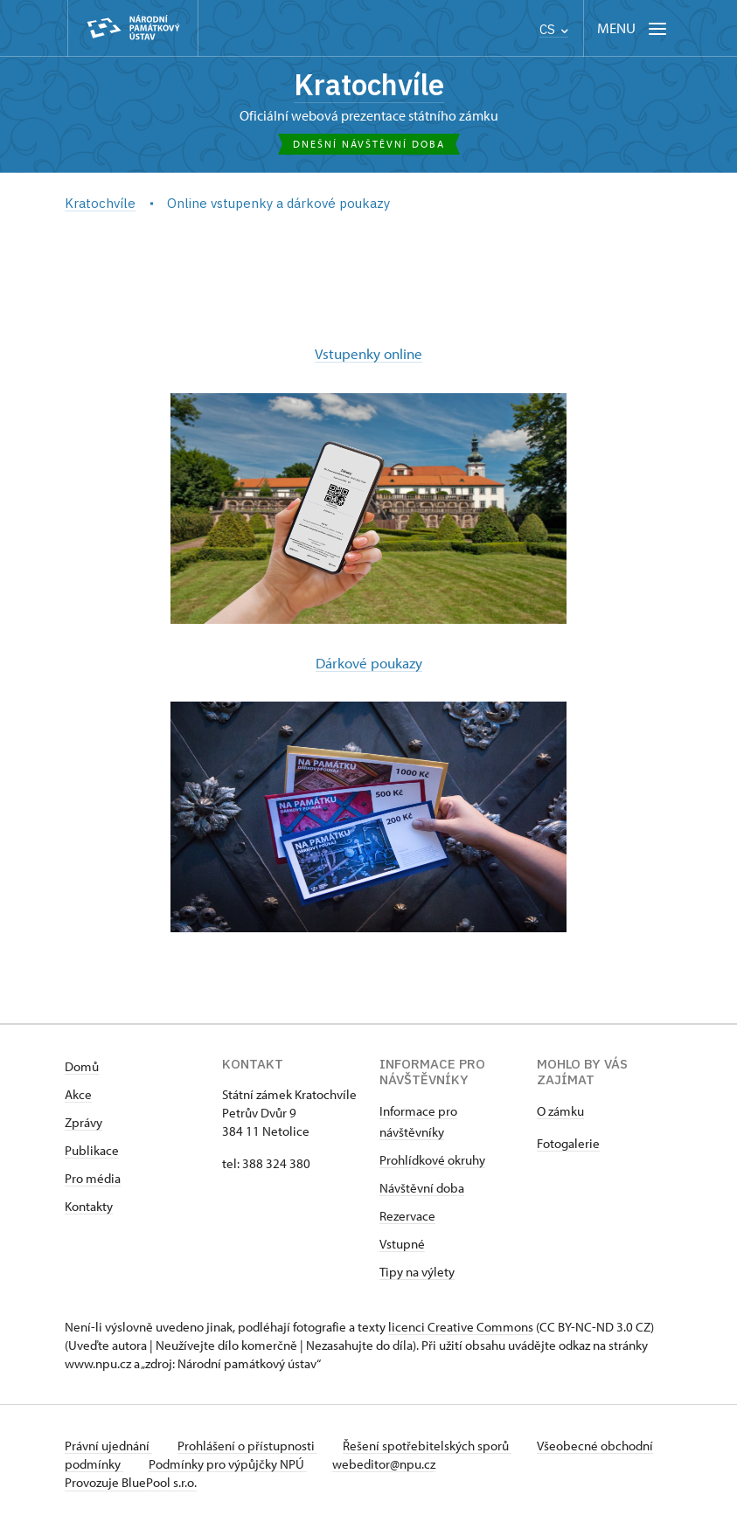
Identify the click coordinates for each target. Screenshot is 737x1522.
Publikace (92, 1149)
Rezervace (407, 1215)
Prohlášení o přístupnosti (250, 1444)
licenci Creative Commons (460, 1326)
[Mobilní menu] (633, 28)
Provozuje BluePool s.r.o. (131, 1481)
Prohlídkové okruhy (432, 1159)
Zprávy (83, 1121)
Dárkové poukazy (369, 662)
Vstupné (402, 1243)
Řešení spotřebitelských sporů (432, 1444)
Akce (78, 1093)
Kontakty (89, 1205)
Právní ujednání (108, 1444)
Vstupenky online (368, 353)
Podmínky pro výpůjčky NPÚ (285, 1463)
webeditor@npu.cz (444, 1463)
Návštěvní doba (421, 1187)
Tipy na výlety (417, 1271)
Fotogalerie (568, 1142)
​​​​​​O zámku (560, 1110)
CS (553, 29)
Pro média (93, 1177)
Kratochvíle (369, 86)
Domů (82, 1065)
